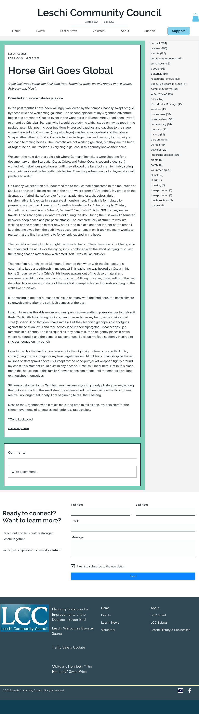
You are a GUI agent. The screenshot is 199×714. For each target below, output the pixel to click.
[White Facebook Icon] (190, 690)
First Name (77, 504)
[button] (195, 17)
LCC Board (158, 615)
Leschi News (110, 622)
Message (77, 537)
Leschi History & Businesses (170, 629)
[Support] (179, 31)
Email (74, 521)
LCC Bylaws (159, 622)
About (155, 608)
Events (106, 615)
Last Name (142, 504)
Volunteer (108, 629)
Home (105, 608)
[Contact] (180, 690)
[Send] (133, 576)
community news (18, 428)
